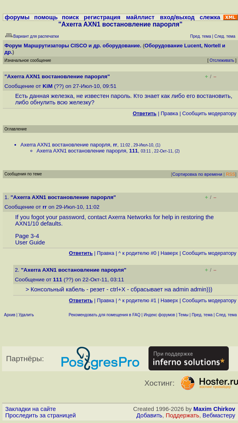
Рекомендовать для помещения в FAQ (104, 315)
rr (115, 145)
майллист (140, 17)
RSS (230, 174)
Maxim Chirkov (214, 409)
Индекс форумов (159, 315)
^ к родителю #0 (137, 253)
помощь (46, 17)
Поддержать (182, 415)
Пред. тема (202, 315)
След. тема (226, 315)
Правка (169, 113)
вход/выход (177, 17)
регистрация (102, 17)
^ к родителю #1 (137, 300)
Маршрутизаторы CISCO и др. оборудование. (82, 46)
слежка (210, 17)
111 (133, 151)
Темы (183, 315)
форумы (17, 17)
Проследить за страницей (40, 415)
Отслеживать (222, 60)
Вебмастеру (219, 415)
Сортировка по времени (197, 174)
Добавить (149, 415)
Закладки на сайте (30, 409)
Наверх (169, 253)
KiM (48, 86)
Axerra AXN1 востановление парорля (65, 145)
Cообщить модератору (209, 113)
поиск (70, 17)
